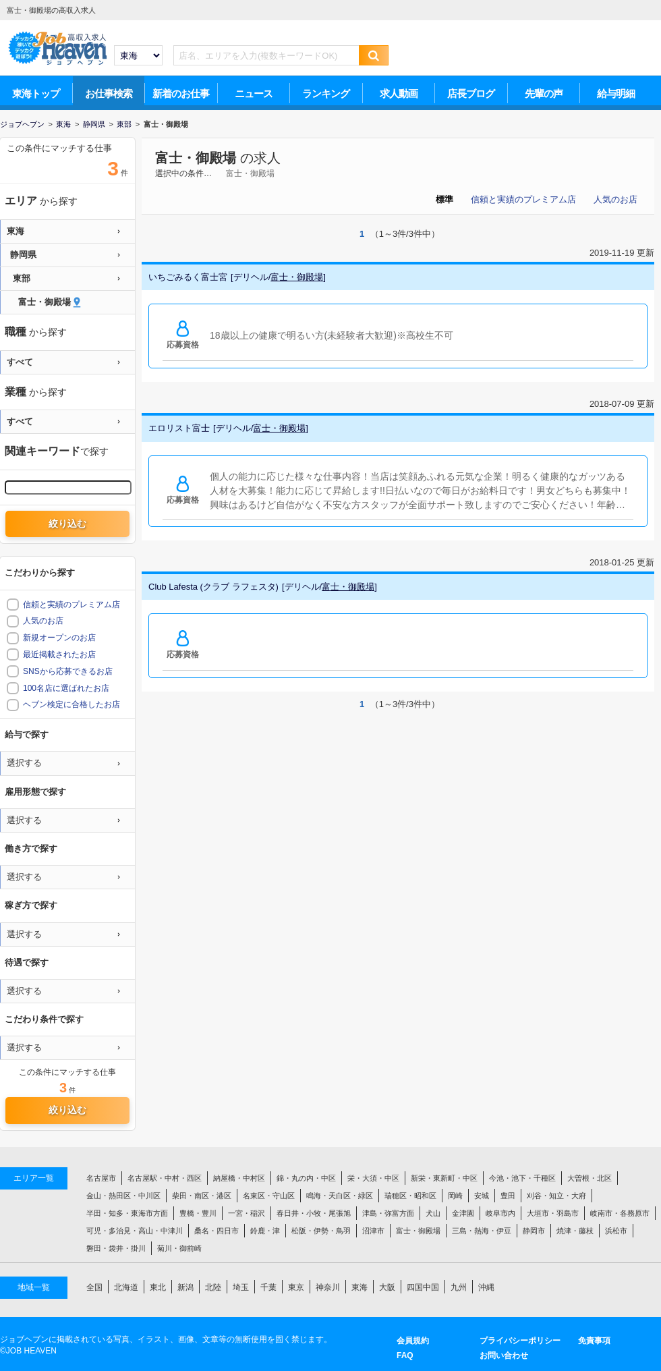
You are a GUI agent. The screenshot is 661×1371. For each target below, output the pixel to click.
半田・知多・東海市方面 (127, 1213)
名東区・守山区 (269, 1196)
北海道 (126, 1287)
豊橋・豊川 (198, 1213)
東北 (158, 1287)
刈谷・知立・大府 (556, 1196)
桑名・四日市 (216, 1231)
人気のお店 (615, 199)
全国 (94, 1287)
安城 (481, 1196)
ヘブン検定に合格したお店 (71, 704)
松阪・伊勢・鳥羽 (321, 1231)
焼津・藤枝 (575, 1231)
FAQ (405, 1355)
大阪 (387, 1287)
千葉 (268, 1287)
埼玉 (241, 1287)
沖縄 (486, 1287)
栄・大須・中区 (373, 1178)
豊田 (507, 1196)
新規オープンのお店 (59, 637)
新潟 (185, 1287)
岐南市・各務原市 (620, 1213)
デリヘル (250, 277)
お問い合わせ (504, 1355)
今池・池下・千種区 (522, 1178)
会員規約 (413, 1340)
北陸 (213, 1287)
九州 (459, 1287)
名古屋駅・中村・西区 (164, 1178)
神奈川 (328, 1287)
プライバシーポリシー (520, 1340)
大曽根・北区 (589, 1178)
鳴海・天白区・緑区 (339, 1196)
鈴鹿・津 (265, 1231)
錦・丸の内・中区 (306, 1178)
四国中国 (423, 1287)
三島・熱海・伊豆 (481, 1231)
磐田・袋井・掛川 (116, 1248)
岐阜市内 (500, 1213)
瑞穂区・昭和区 (410, 1196)
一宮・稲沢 (246, 1213)
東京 (296, 1287)
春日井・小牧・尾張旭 (314, 1213)
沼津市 (373, 1231)
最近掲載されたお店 (59, 654)
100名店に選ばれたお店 (66, 688)
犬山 (433, 1213)
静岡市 (534, 1231)
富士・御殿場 (195, 157)
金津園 (463, 1213)
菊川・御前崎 (179, 1248)
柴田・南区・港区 (201, 1196)
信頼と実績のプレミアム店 (523, 199)
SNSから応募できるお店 (68, 671)
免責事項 (594, 1340)
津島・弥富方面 (388, 1213)
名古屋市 (101, 1178)
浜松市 (616, 1231)
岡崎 (455, 1196)
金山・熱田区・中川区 (123, 1196)
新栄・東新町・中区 (444, 1178)
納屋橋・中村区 (239, 1178)
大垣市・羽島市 (553, 1213)
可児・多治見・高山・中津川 (134, 1231)
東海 (359, 1287)
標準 (444, 199)
